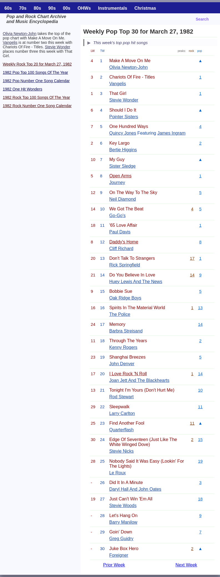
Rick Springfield (124, 265)
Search (202, 19)
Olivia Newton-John (19, 33)
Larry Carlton (122, 413)
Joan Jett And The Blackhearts (139, 380)
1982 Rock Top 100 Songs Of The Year (36, 97)
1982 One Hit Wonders (22, 89)
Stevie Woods (122, 505)
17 (192, 258)
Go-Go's (117, 215)
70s (23, 8)
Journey (117, 182)
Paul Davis (119, 232)
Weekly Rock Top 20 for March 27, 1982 (37, 64)
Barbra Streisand (126, 331)
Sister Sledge (122, 166)
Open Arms (120, 175)
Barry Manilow (123, 522)
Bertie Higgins (123, 149)
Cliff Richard (121, 248)
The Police (119, 314)
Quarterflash (121, 429)
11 (200, 406)
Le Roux (117, 472)
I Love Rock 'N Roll (128, 373)
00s (66, 8)
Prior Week (114, 565)
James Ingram (171, 133)
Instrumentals (112, 8)
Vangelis (10, 42)
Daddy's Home (123, 242)
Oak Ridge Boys (125, 298)
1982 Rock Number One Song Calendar (37, 106)
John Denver (122, 363)
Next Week (186, 565)
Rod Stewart (121, 396)
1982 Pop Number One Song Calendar (36, 81)
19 (200, 461)
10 (200, 390)
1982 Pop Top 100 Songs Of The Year (35, 72)
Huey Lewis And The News (135, 281)
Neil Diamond (122, 199)
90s (52, 8)
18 (200, 499)
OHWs (84, 8)
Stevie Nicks (121, 451)
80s (37, 8)
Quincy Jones (122, 133)
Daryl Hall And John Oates (135, 489)
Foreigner (118, 555)
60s (8, 8)
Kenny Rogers (123, 347)
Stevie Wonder (57, 47)
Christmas (145, 8)
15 (200, 439)
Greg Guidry (121, 538)
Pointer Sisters (123, 116)
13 (200, 307)
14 (192, 275)
